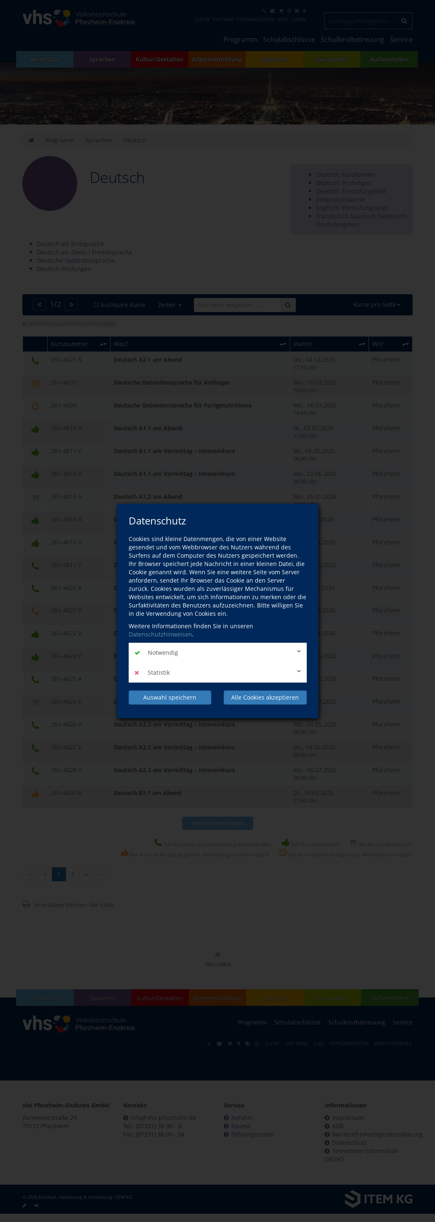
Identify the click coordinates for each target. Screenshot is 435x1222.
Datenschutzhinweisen (160, 634)
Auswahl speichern (169, 697)
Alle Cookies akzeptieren (265, 697)
